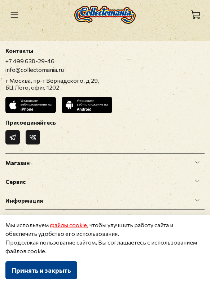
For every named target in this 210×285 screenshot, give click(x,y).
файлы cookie (68, 224)
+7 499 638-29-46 (29, 60)
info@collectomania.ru (34, 69)
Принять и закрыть (41, 270)
